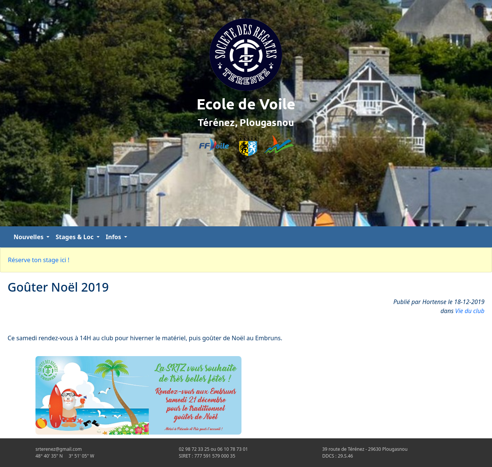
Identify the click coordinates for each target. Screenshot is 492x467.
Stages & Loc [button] (75, 237)
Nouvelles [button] (29, 237)
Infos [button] (114, 237)
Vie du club (469, 311)
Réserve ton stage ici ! (38, 260)
